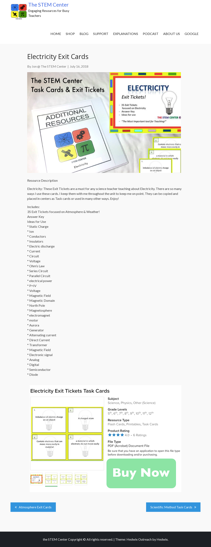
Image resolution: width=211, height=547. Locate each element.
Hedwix (162, 539)
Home (55, 34)
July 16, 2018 (79, 66)
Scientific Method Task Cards (171, 507)
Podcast (150, 34)
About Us (171, 34)
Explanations (125, 34)
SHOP (70, 34)
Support (100, 34)
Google (191, 34)
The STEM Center (48, 4)
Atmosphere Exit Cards (35, 507)
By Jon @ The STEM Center (46, 66)
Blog (84, 34)
